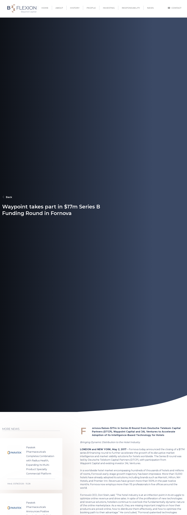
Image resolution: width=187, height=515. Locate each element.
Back (7, 197)
